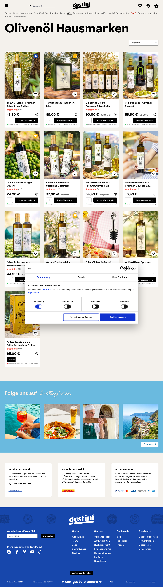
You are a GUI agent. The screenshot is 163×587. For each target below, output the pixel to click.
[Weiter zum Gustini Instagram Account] (9, 552)
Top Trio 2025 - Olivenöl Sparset (138, 104)
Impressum (34, 292)
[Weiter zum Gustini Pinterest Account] (25, 552)
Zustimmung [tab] (44, 277)
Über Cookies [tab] (119, 277)
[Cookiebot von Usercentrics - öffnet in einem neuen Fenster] (124, 268)
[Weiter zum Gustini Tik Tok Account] (40, 552)
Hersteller (122, 540)
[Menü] (6, 6)
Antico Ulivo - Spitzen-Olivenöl (138, 264)
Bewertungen (79, 548)
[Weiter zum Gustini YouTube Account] (32, 552)
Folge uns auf (150, 444)
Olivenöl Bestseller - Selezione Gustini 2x (57, 184)
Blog (119, 536)
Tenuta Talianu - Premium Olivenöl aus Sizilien (21, 104)
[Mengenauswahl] (10, 120)
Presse (120, 544)
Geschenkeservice (148, 536)
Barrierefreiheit (102, 552)
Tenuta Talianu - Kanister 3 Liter (61, 104)
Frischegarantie (102, 548)
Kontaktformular (15, 490)
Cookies (46, 289)
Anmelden (48, 536)
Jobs (74, 544)
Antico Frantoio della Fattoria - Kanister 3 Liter (21, 343)
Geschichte (78, 536)
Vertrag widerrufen (81, 573)
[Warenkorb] (156, 6)
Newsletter (100, 561)
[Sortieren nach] (143, 43)
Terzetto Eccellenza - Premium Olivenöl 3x (98, 184)
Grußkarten (145, 548)
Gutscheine (145, 544)
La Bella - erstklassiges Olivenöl (19, 184)
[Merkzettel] (140, 6)
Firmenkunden (146, 540)
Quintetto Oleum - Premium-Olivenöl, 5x (98, 104)
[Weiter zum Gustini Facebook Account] (17, 552)
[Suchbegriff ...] (41, 6)
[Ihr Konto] (148, 6)
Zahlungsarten (102, 540)
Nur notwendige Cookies (81, 317)
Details (11, 359)
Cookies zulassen (118, 317)
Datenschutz (130, 582)
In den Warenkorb (26, 120)
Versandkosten (102, 536)
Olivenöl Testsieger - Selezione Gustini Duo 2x (21, 264)
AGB (111, 582)
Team (75, 540)
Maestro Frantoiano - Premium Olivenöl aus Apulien (137, 184)
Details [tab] (81, 277)
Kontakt (98, 556)
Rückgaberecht (102, 544)
